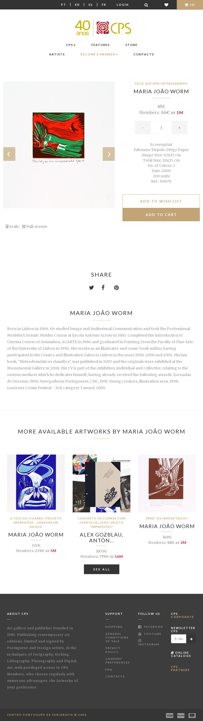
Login (123, 4)
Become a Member (99, 54)
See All (101, 569)
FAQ (109, 669)
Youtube (150, 633)
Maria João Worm (161, 91)
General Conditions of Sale (117, 637)
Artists (57, 54)
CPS (71, 45)
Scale (12, 226)
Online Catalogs (181, 654)
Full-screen (34, 226)
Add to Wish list (161, 201)
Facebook (150, 626)
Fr (104, 4)
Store (131, 45)
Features (100, 45)
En (77, 4)
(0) (190, 4)
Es (91, 4)
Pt (63, 4)
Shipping (114, 626)
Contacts (143, 54)
